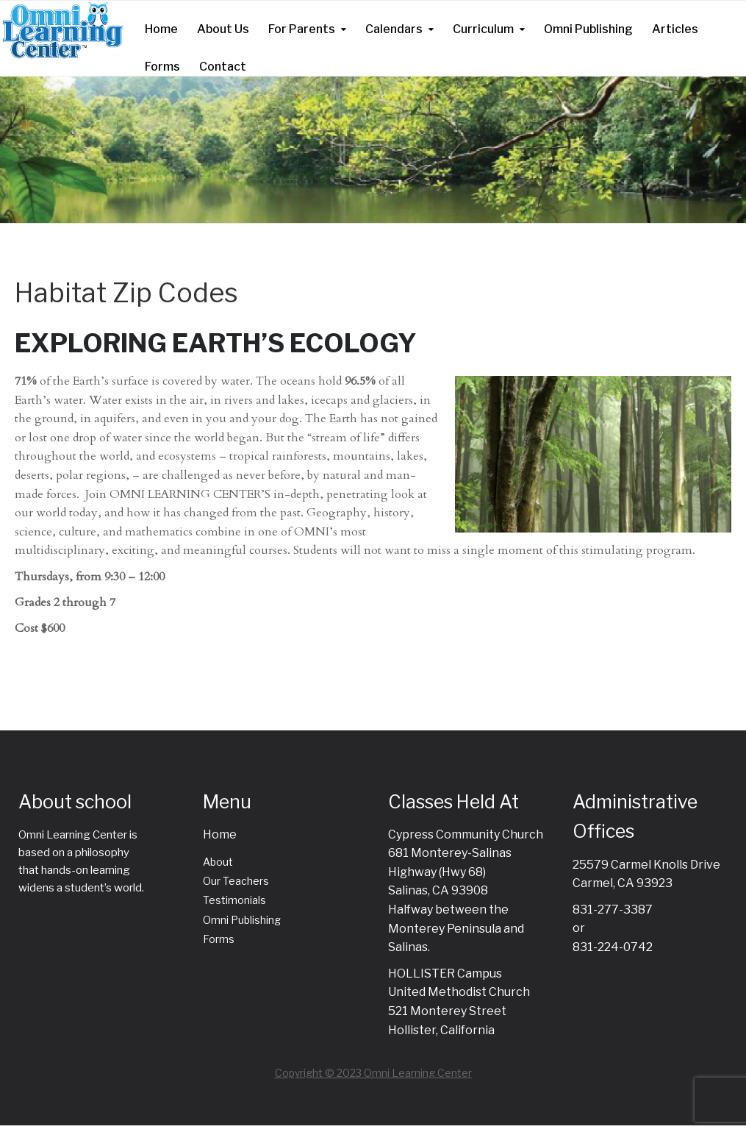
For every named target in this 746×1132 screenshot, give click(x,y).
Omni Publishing (588, 29)
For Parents (301, 29)
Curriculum (483, 29)
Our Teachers (236, 881)
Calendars (394, 29)
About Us (223, 29)
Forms (162, 67)
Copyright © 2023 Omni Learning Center (373, 1073)
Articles (675, 29)
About (218, 861)
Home (161, 29)
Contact (222, 67)
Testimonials (234, 900)
